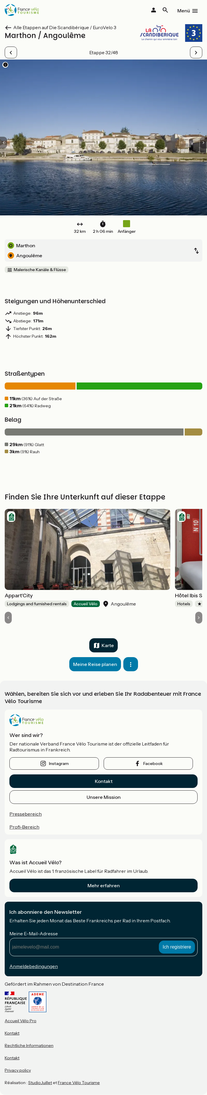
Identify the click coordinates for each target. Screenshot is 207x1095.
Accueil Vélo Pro (20, 1020)
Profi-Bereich (24, 827)
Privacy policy (18, 1070)
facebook (153, 763)
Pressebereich (25, 814)
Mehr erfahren (103, 885)
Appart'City (19, 595)
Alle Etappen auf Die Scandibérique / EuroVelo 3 (64, 27)
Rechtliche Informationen (29, 1045)
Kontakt (103, 781)
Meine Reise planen (95, 664)
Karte (108, 645)
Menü (183, 11)
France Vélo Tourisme (79, 1082)
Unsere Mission (104, 797)
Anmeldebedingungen (33, 966)
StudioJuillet (40, 1082)
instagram (59, 763)
